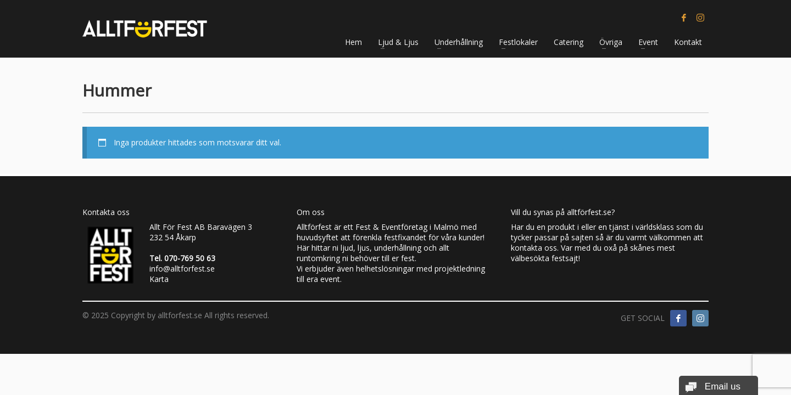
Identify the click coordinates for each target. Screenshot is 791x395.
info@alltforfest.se (182, 268)
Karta (159, 279)
